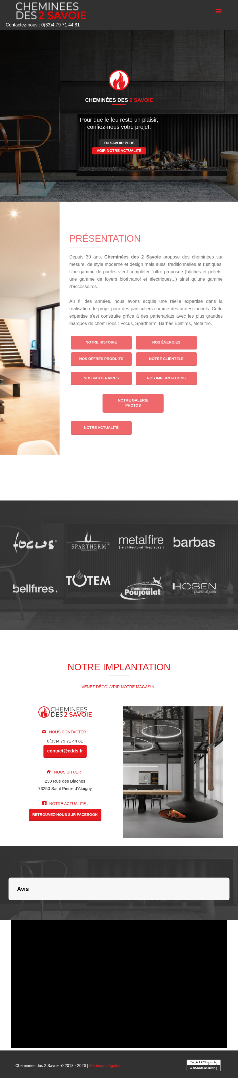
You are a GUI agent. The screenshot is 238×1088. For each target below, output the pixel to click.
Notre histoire (101, 342)
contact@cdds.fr (65, 750)
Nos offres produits (101, 359)
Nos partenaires (101, 378)
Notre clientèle (166, 359)
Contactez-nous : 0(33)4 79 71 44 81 (43, 24)
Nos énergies (166, 342)
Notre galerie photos (133, 403)
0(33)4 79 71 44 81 (65, 741)
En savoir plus (119, 143)
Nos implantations (166, 378)
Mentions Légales (104, 1065)
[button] (8, 906)
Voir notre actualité (119, 150)
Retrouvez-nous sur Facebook (65, 814)
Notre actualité (101, 427)
